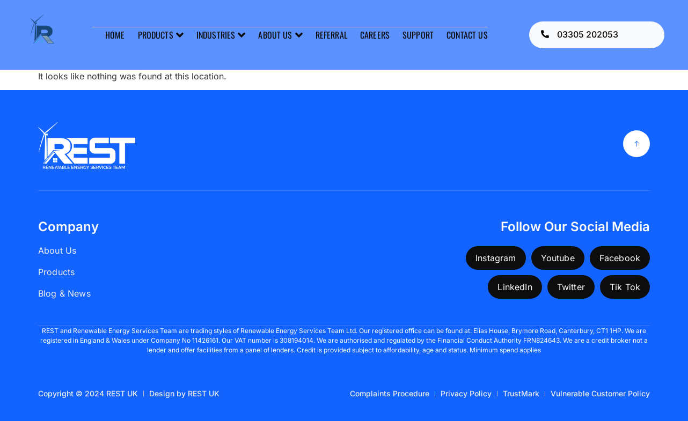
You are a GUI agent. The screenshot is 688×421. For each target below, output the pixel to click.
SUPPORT (418, 34)
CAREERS (375, 34)
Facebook (619, 258)
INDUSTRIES (221, 34)
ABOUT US (280, 34)
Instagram (495, 258)
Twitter (571, 287)
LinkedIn (514, 287)
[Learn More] (597, 34)
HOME (115, 34)
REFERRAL (331, 34)
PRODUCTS (160, 34)
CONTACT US (467, 34)
